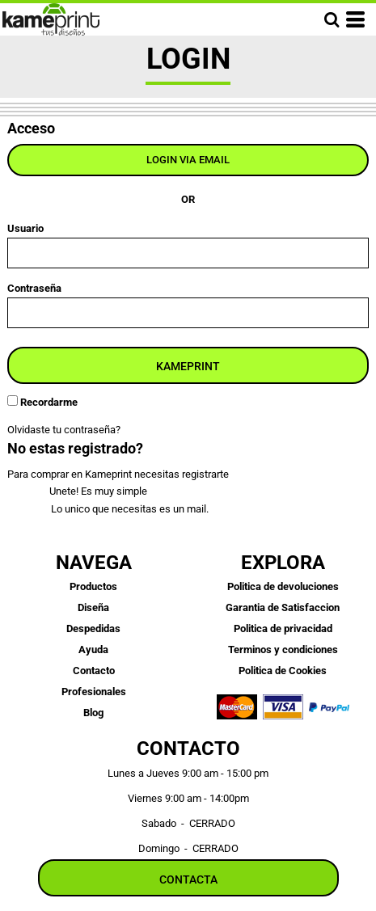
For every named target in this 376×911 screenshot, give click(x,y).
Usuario (25, 228)
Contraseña (34, 288)
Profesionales (93, 691)
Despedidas (93, 628)
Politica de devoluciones (283, 586)
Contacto (94, 670)
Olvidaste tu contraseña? (63, 430)
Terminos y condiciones (283, 649)
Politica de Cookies (283, 670)
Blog (93, 712)
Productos (93, 586)
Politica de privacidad (283, 628)
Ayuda (93, 649)
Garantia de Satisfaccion (283, 607)
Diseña (93, 607)
